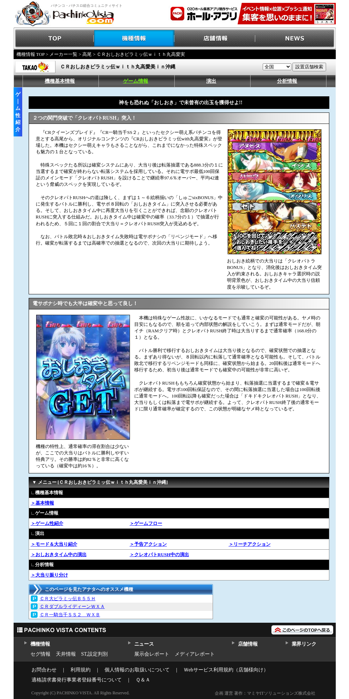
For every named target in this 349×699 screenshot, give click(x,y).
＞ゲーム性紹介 (47, 523)
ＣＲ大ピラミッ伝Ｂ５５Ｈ (68, 598)
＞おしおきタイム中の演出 (59, 554)
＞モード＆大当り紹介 (54, 544)
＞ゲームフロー (146, 523)
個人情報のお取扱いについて (137, 670)
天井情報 (66, 654)
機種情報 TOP (30, 54)
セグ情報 (40, 654)
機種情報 (134, 38)
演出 (211, 81)
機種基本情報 (60, 81)
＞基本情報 (42, 503)
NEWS (295, 38)
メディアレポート (195, 654)
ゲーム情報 (135, 81)
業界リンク (304, 644)
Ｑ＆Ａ (143, 680)
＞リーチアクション (250, 544)
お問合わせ (44, 670)
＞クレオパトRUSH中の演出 (159, 554)
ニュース (144, 644)
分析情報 (287, 81)
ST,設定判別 (94, 654)
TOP (54, 38)
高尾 (87, 54)
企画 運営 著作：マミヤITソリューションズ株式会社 (265, 693)
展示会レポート (151, 654)
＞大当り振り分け (49, 575)
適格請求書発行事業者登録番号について (76, 680)
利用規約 (81, 670)
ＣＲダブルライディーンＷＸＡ (72, 606)
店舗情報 (215, 38)
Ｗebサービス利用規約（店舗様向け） (226, 670)
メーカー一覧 (63, 54)
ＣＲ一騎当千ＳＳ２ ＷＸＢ (70, 614)
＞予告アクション (148, 544)
